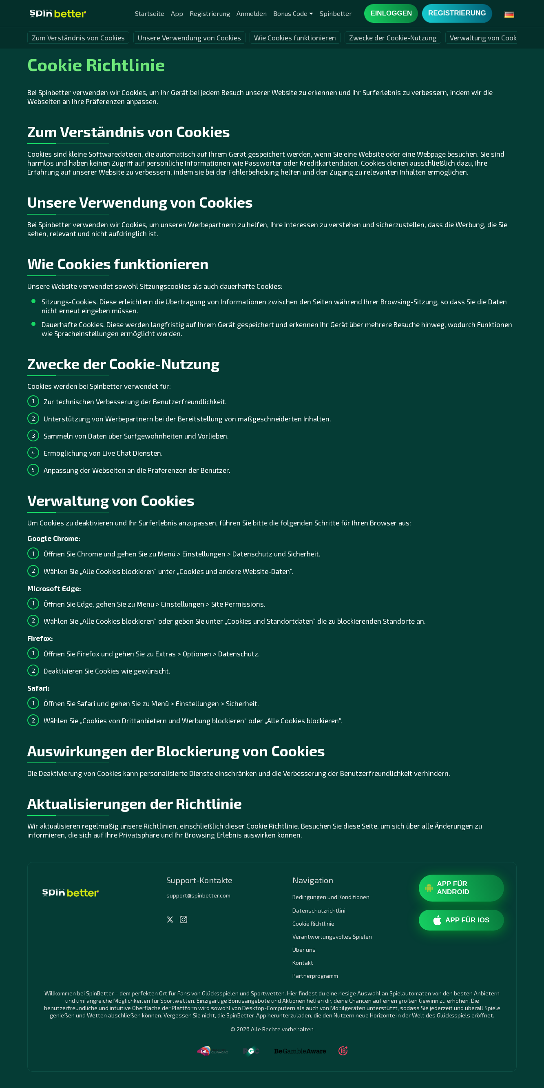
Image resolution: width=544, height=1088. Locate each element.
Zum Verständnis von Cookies (78, 37)
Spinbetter (336, 13)
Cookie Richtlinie (313, 923)
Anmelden (252, 13)
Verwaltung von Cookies (488, 37)
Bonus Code (290, 13)
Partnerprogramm (315, 975)
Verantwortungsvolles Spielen (332, 936)
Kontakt (302, 962)
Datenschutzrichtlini (318, 910)
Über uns (304, 949)
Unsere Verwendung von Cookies (189, 37)
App (177, 13)
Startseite (149, 13)
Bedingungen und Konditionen (330, 896)
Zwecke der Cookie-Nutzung (393, 37)
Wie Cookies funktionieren (295, 37)
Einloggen (391, 13)
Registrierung (210, 13)
